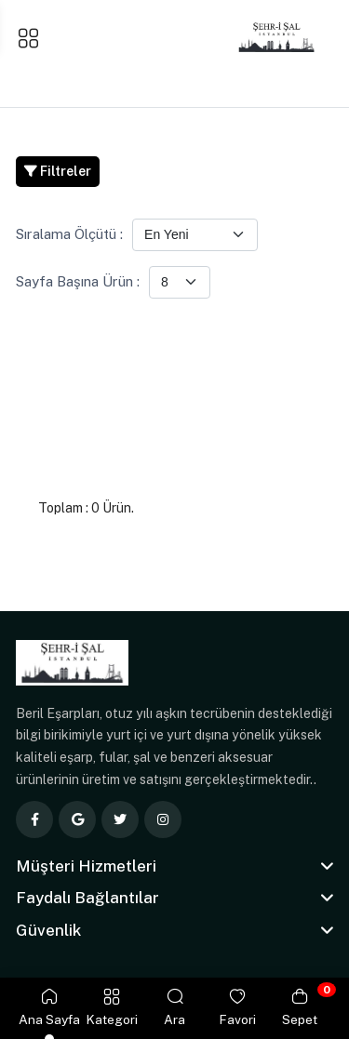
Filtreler (58, 171)
